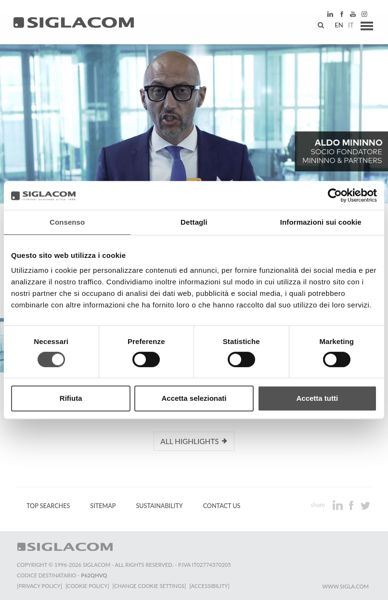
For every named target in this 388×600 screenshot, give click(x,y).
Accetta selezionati (193, 398)
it (347, 26)
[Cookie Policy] (88, 586)
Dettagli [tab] (194, 222)
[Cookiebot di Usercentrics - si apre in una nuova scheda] (335, 195)
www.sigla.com (345, 586)
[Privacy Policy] (39, 586)
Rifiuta (71, 398)
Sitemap (103, 506)
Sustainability (159, 506)
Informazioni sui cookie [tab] (321, 222)
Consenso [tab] (67, 222)
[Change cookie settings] (150, 586)
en (335, 26)
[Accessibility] (211, 586)
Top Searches (48, 506)
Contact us (222, 506)
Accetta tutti (317, 398)
